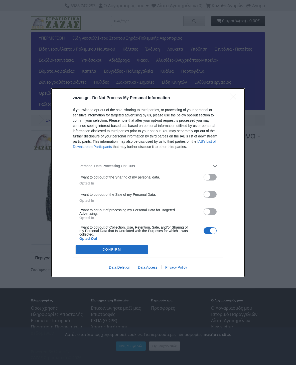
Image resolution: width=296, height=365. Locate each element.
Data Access (148, 267)
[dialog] (148, 182)
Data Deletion (119, 267)
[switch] (210, 177)
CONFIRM (111, 249)
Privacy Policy (176, 267)
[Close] (234, 98)
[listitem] (148, 166)
